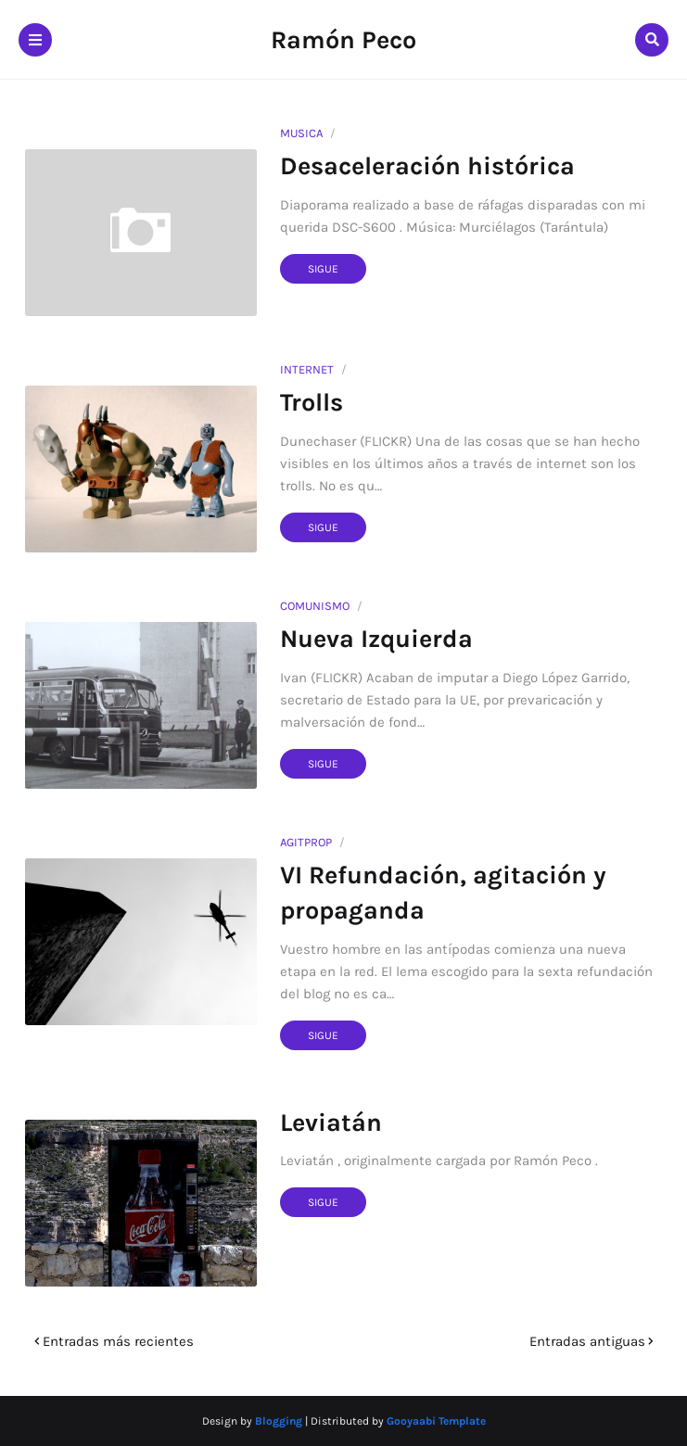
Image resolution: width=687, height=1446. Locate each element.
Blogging (278, 1420)
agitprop (306, 842)
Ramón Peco (343, 40)
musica (301, 133)
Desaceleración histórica (427, 166)
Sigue (323, 268)
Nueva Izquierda (376, 638)
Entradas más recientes (118, 1341)
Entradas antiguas (587, 1341)
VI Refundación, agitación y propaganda (443, 892)
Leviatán (331, 1122)
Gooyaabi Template (436, 1420)
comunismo (315, 606)
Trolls (311, 402)
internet (307, 369)
